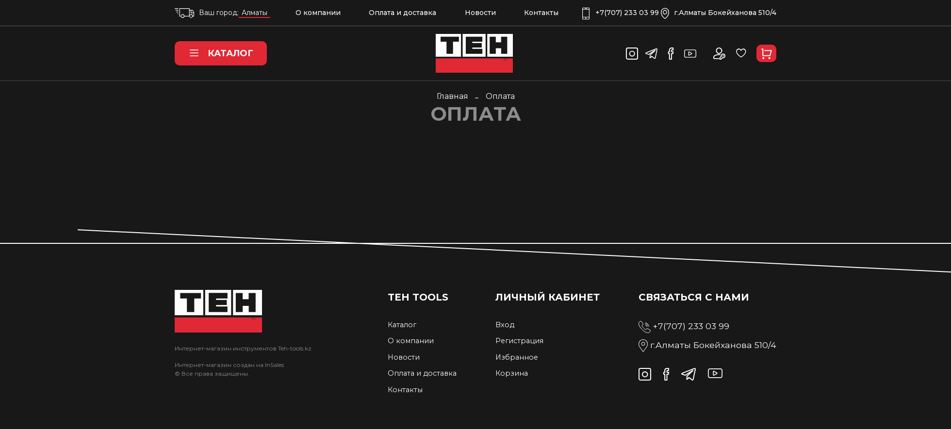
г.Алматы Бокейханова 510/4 (718, 13)
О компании (318, 12)
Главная (452, 96)
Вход (504, 324)
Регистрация (519, 340)
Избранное (516, 357)
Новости (480, 12)
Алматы (254, 12)
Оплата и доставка (402, 12)
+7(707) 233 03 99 (620, 13)
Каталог (220, 53)
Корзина (511, 373)
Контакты (541, 12)
